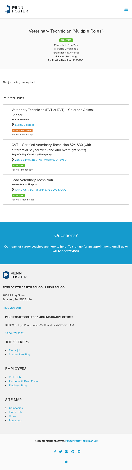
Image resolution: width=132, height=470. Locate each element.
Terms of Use (90, 441)
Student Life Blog (19, 354)
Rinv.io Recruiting (67, 56)
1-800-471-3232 (14, 333)
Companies (16, 408)
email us (118, 246)
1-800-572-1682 (69, 251)
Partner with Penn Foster (24, 381)
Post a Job (15, 420)
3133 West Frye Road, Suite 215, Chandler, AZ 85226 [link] (36, 325)
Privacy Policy (73, 441)
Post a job (15, 377)
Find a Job (15, 412)
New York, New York (67, 45)
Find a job (15, 350)
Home (12, 416)
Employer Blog (18, 385)
